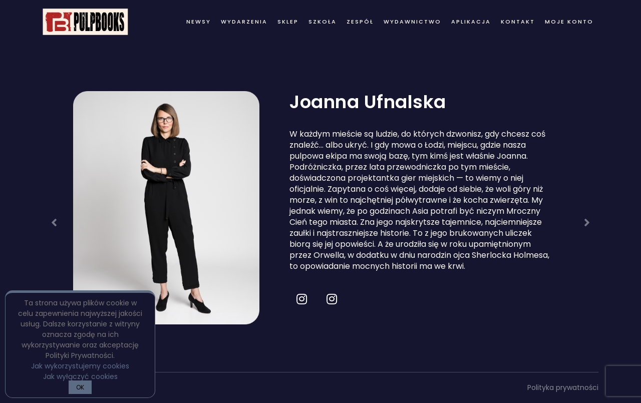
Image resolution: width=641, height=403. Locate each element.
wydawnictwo (412, 22)
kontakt (518, 22)
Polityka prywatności (562, 387)
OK (80, 387)
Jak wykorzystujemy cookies (80, 366)
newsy (198, 22)
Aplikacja (471, 22)
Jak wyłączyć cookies (80, 376)
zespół (360, 22)
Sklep (287, 22)
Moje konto (569, 22)
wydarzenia (244, 22)
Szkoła (322, 22)
